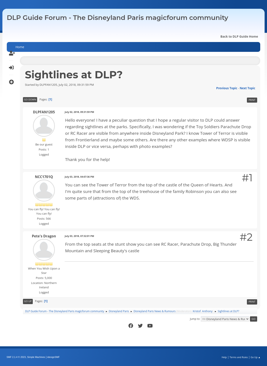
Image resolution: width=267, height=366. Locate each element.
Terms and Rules (239, 357)
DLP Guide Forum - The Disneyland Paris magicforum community (117, 18)
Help (224, 357)
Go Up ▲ (255, 357)
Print (252, 100)
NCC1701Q (44, 176)
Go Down (30, 99)
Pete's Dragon (44, 236)
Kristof (197, 311)
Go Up (28, 301)
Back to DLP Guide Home (239, 36)
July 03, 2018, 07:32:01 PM (79, 236)
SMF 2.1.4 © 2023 (16, 357)
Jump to (194, 319)
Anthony (207, 311)
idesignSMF (53, 357)
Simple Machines (36, 357)
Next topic (247, 88)
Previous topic (226, 88)
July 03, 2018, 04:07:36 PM (79, 176)
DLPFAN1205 (44, 112)
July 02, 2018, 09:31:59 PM (79, 112)
